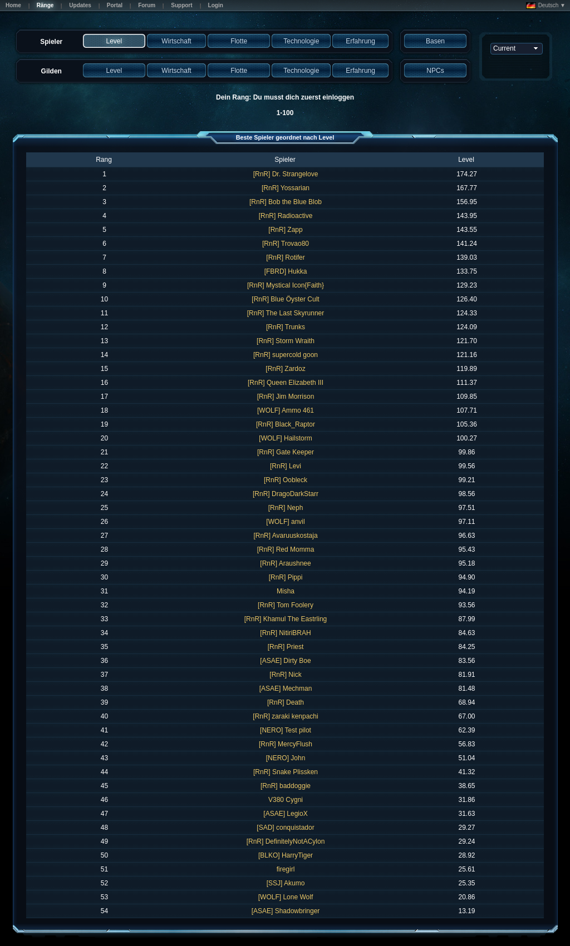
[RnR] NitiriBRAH (285, 633)
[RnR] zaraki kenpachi (285, 716)
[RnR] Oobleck (285, 480)
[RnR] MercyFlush (285, 744)
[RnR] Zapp (285, 230)
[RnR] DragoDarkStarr (285, 494)
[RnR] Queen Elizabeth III (285, 383)
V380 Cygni (285, 800)
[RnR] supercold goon (285, 355)
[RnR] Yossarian (285, 188)
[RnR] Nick (285, 674)
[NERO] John (286, 758)
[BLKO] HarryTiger (285, 855)
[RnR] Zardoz (285, 369)
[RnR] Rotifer (285, 257)
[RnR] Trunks (285, 327)
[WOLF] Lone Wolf (285, 897)
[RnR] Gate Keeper (285, 452)
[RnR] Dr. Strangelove (285, 174)
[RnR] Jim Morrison (286, 396)
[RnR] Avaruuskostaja (285, 535)
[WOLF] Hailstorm (285, 438)
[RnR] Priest (286, 647)
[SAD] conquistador (285, 827)
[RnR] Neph (285, 508)
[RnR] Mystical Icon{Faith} (285, 285)
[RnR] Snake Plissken (285, 772)
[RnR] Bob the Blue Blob (285, 202)
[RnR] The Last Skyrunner (286, 313)
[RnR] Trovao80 (285, 243)
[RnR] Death (285, 702)
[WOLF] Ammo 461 (285, 410)
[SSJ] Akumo (286, 883)
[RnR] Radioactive (286, 216)
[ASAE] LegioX (285, 814)
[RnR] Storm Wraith (286, 341)
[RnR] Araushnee (285, 563)
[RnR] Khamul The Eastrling (285, 619)
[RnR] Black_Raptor (285, 424)
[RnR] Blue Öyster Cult (285, 299)
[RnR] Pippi (286, 577)
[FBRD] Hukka (285, 271)
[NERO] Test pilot (285, 730)
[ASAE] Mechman (285, 688)
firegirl (286, 869)
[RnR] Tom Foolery (285, 605)
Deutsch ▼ (546, 5)
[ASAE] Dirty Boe (285, 661)
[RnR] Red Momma (286, 549)
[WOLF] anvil (285, 522)
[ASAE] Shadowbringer (286, 911)
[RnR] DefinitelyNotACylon (286, 841)
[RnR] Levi (285, 466)
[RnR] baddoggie (286, 786)
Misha (285, 591)
